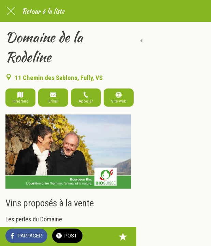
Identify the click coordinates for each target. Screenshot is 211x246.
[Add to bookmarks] (197, 236)
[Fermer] (11, 11)
